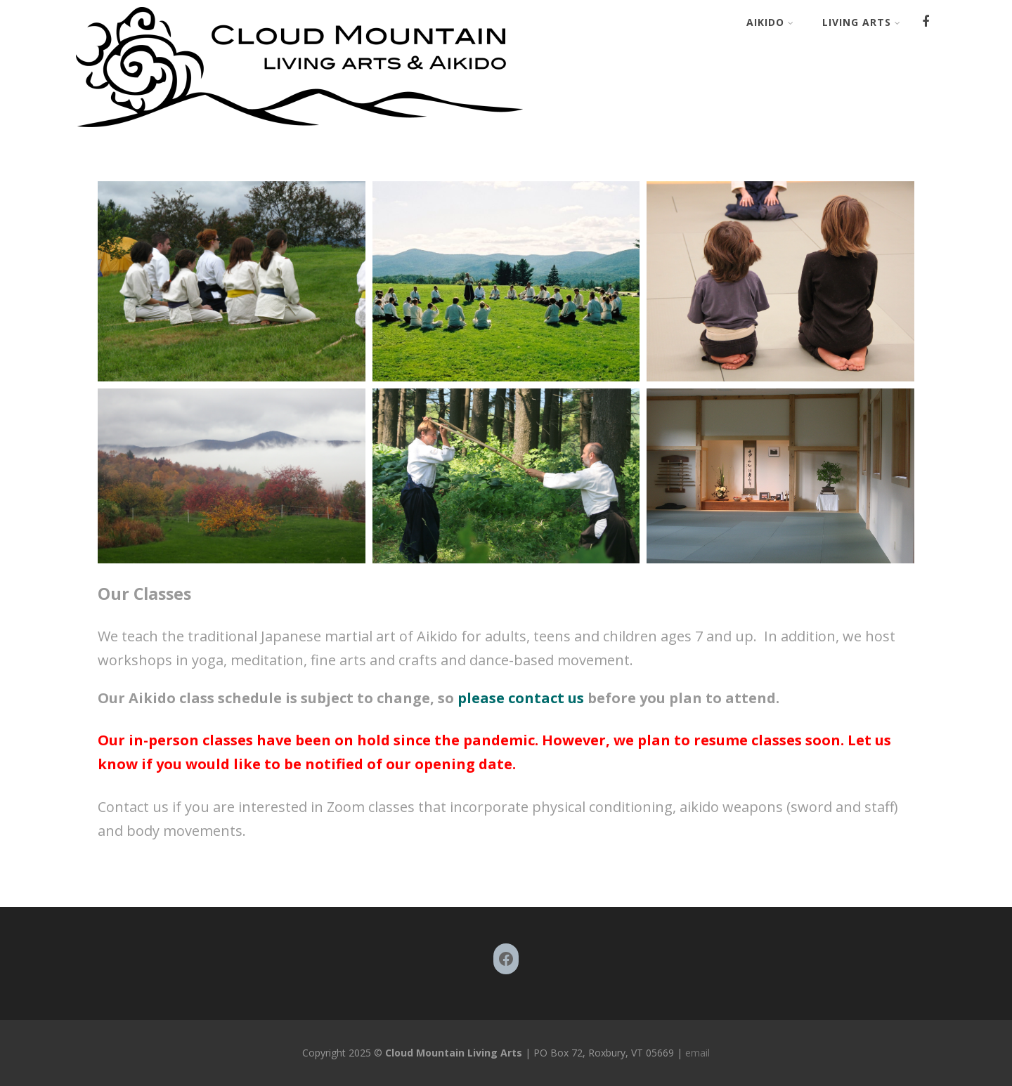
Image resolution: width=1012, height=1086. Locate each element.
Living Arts (861, 22)
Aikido (770, 22)
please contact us (519, 697)
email (696, 1052)
